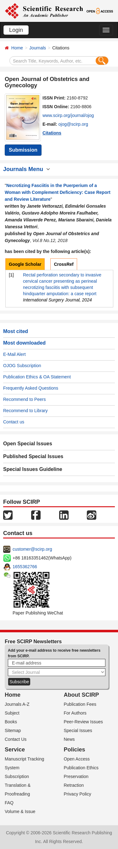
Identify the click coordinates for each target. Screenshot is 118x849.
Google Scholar (25, 264)
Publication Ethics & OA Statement (37, 376)
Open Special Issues (27, 443)
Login (16, 30)
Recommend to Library (25, 410)
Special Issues (78, 730)
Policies (74, 749)
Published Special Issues (33, 456)
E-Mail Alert (14, 354)
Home (17, 47)
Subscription (17, 776)
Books (11, 721)
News (69, 739)
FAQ (9, 802)
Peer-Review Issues (83, 721)
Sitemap (13, 730)
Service (15, 749)
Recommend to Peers (24, 399)
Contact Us (15, 739)
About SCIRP (81, 695)
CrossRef (63, 264)
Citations (51, 132)
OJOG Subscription (22, 365)
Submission (23, 150)
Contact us (13, 421)
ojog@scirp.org (73, 124)
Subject (12, 712)
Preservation (76, 776)
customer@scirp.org (32, 549)
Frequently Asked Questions (30, 388)
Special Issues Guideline (32, 469)
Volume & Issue (20, 811)
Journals (37, 47)
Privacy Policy (77, 793)
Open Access (77, 758)
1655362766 (25, 566)
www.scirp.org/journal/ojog (68, 115)
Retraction (74, 785)
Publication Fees (80, 704)
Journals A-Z (17, 704)
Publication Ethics (81, 767)
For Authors (75, 712)
